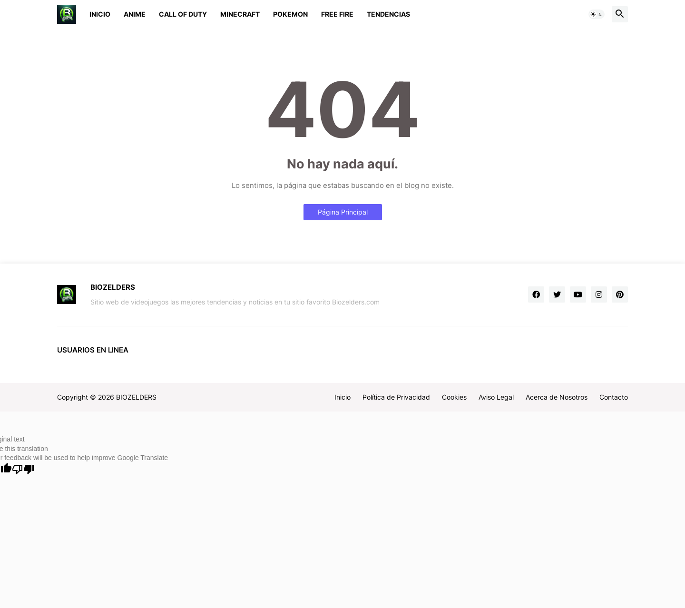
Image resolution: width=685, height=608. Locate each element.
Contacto (613, 397)
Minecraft (240, 14)
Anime (135, 14)
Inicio (99, 14)
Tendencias (388, 14)
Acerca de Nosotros (556, 397)
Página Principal (343, 212)
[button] (596, 14)
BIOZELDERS (136, 397)
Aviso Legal (496, 397)
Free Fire (337, 14)
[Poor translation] (23, 469)
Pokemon (290, 14)
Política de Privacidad (396, 397)
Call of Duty (183, 14)
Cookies (454, 397)
